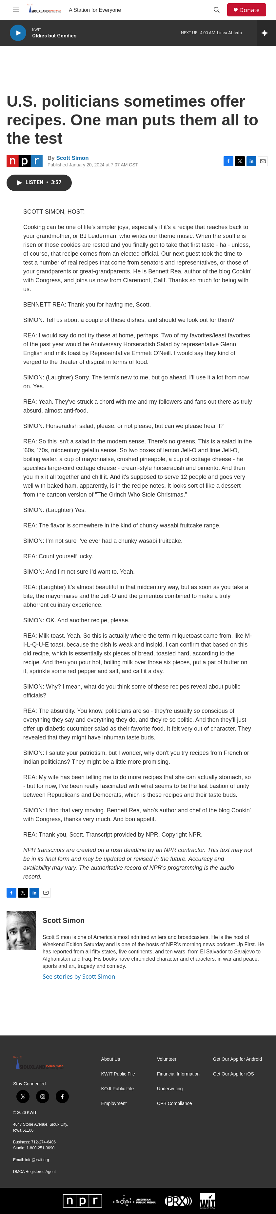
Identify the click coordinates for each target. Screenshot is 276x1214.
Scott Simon (72, 158)
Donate (249, 10)
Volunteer (166, 1059)
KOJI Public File (117, 1088)
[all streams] (266, 33)
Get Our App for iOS (233, 1074)
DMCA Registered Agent (34, 1171)
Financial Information (178, 1074)
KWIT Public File (118, 1074)
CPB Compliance (174, 1103)
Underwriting (170, 1088)
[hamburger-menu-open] (16, 9)
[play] (18, 33)
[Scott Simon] (21, 930)
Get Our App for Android (237, 1059)
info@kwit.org (37, 1160)
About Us (110, 1059)
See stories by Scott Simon (79, 976)
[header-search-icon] (216, 10)
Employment (114, 1103)
